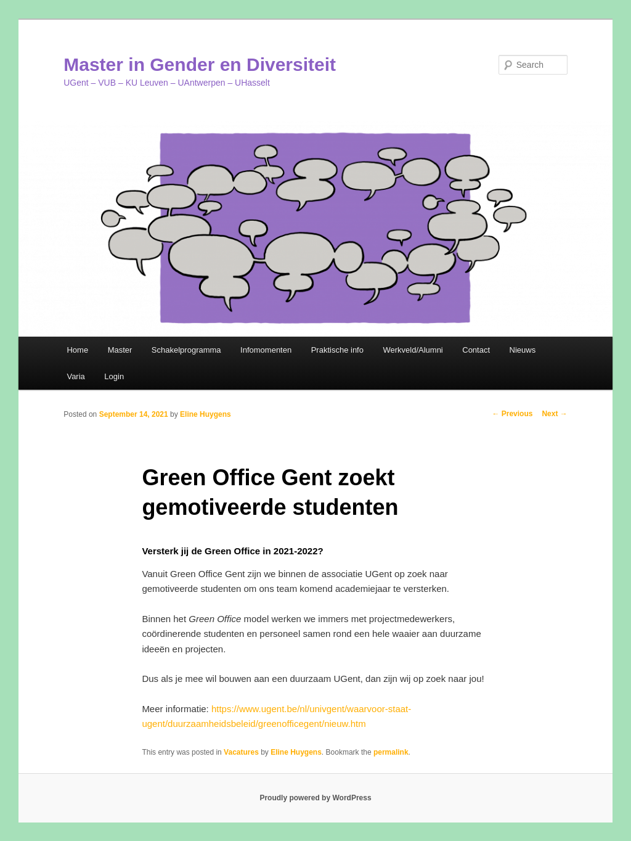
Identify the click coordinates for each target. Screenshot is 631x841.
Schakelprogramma (186, 350)
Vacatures (241, 752)
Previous (512, 413)
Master (120, 350)
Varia (75, 376)
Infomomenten (265, 350)
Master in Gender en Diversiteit (199, 64)
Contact (476, 350)
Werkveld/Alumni (412, 350)
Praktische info (337, 350)
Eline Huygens (205, 414)
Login (114, 376)
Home (77, 350)
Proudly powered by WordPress (315, 798)
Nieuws (523, 350)
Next (554, 413)
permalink (391, 752)
